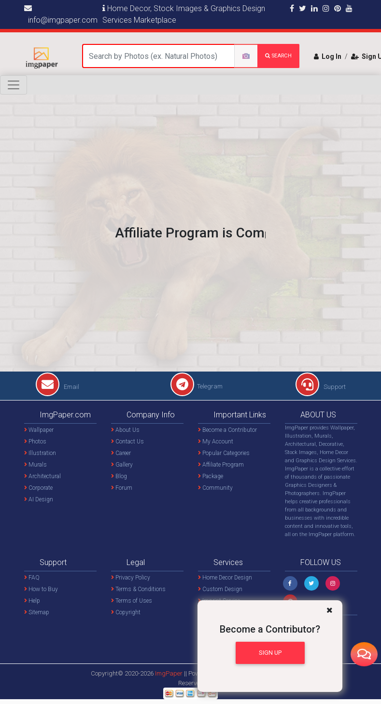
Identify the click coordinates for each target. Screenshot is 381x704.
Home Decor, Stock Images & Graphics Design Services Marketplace (183, 14)
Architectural (42, 476)
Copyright (126, 612)
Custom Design (220, 589)
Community (215, 487)
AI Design (38, 499)
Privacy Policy (130, 577)
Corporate (38, 487)
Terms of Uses (131, 600)
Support (321, 386)
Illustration (40, 453)
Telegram (196, 386)
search (278, 56)
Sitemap (36, 612)
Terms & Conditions (138, 589)
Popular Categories (224, 453)
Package (210, 476)
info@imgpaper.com (61, 14)
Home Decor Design (225, 577)
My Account (215, 441)
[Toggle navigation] (13, 85)
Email (57, 386)
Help (32, 600)
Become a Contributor (227, 430)
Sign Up (270, 652)
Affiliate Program (221, 464)
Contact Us (127, 441)
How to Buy (41, 589)
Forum (121, 487)
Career (121, 453)
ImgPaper (169, 673)
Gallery (122, 464)
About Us (125, 430)
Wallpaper (39, 430)
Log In (327, 56)
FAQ (32, 577)
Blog (119, 476)
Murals (35, 464)
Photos (35, 441)
